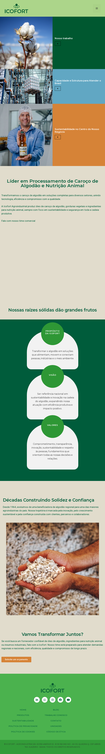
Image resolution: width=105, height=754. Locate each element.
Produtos (23, 715)
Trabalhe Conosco (56, 715)
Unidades (56, 726)
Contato (56, 721)
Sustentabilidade (23, 721)
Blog (56, 710)
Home (23, 710)
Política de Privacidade (23, 726)
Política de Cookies (23, 732)
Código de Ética (56, 732)
